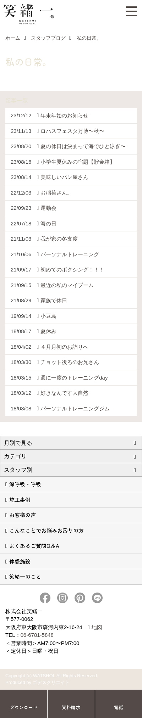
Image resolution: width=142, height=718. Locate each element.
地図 (97, 627)
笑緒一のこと (25, 576)
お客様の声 (22, 514)
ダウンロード (24, 707)
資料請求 (71, 707)
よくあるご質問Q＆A (34, 545)
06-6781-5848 (37, 635)
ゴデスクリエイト (51, 682)
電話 (118, 707)
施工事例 (20, 499)
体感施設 (20, 561)
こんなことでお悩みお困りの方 (46, 530)
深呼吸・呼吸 (25, 484)
